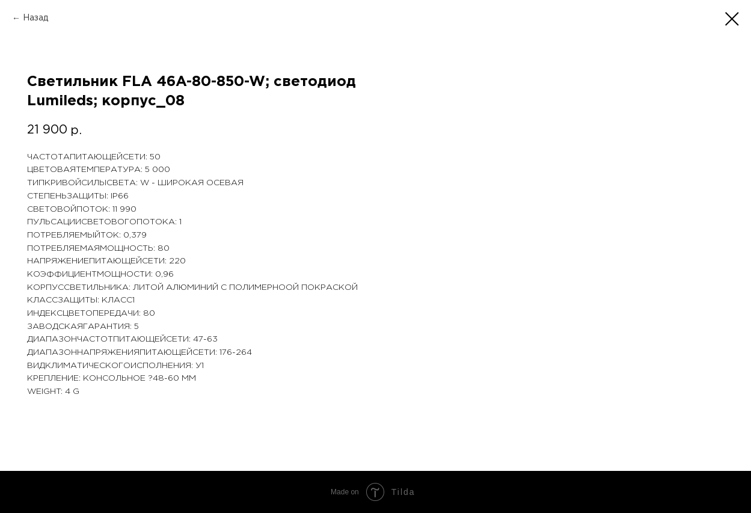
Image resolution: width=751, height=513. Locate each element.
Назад (35, 18)
